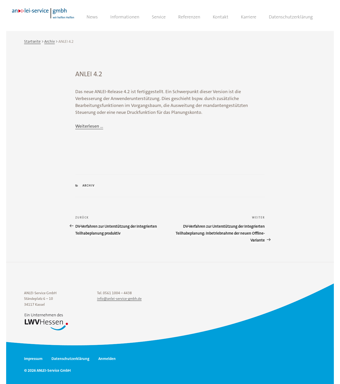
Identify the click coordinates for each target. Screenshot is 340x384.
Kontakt (220, 17)
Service (159, 17)
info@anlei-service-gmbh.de (119, 298)
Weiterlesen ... (89, 126)
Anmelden (107, 358)
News (92, 17)
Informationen (124, 17)
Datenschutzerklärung (291, 17)
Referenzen (189, 17)
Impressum (33, 358)
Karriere (248, 17)
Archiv (88, 186)
